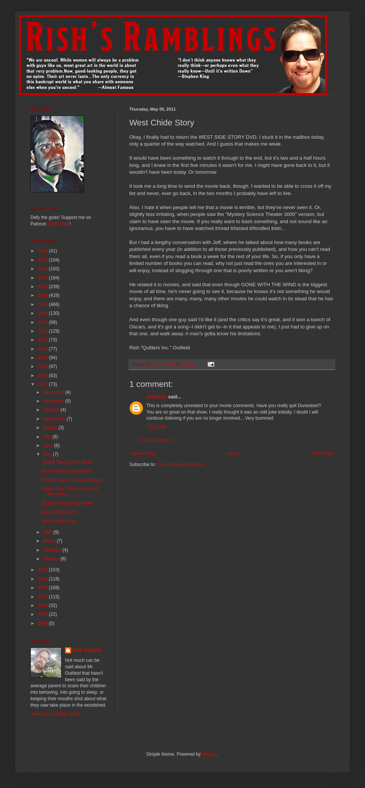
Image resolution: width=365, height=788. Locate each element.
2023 (43, 278)
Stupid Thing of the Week (67, 462)
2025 (43, 260)
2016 (43, 339)
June (48, 445)
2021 (43, 295)
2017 (43, 331)
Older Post (322, 453)
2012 (43, 375)
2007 (43, 596)
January (51, 558)
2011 (43, 384)
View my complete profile (55, 714)
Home (233, 453)
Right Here (58, 224)
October (51, 409)
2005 (43, 614)
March (50, 541)
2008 (43, 587)
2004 (43, 623)
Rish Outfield (87, 650)
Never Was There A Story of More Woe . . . (70, 491)
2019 (43, 313)
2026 (43, 251)
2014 (43, 357)
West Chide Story (59, 512)
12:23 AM (156, 427)
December (54, 392)
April (48, 532)
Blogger (209, 754)
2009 (43, 579)
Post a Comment (156, 440)
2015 (43, 349)
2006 (43, 605)
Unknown (156, 397)
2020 (43, 304)
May (48, 454)
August (51, 427)
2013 (43, 366)
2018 (43, 322)
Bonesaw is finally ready (66, 471)
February (52, 550)
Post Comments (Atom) (181, 464)
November (54, 401)
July (47, 436)
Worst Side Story (59, 521)
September (55, 419)
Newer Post (143, 453)
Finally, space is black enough (72, 480)
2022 (43, 286)
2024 (43, 268)
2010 (43, 569)
